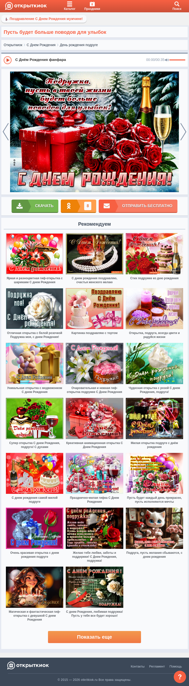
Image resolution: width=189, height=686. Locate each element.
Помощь (176, 666)
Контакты (137, 666)
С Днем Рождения (41, 45)
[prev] (5, 132)
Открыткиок (13, 45)
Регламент (157, 666)
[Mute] (166, 60)
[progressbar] (177, 60)
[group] (94, 60)
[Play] (8, 60)
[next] (183, 132)
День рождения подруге (79, 45)
